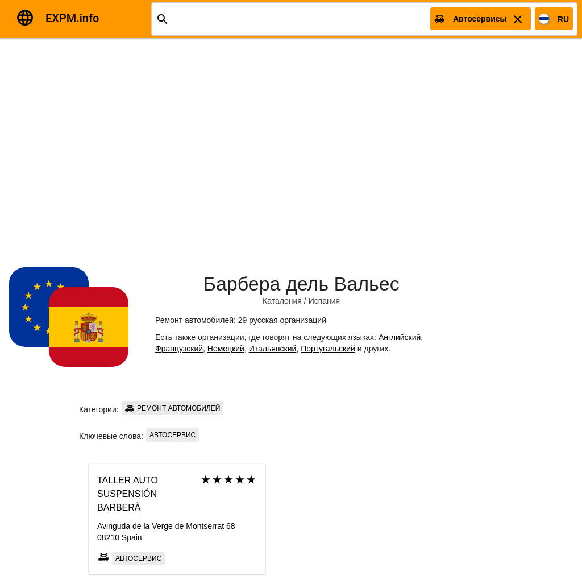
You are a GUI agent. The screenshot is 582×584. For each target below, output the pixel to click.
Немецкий (225, 348)
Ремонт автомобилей (173, 408)
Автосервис (172, 435)
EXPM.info (72, 18)
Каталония (282, 300)
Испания (324, 300)
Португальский (328, 348)
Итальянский (273, 348)
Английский (400, 337)
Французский (179, 348)
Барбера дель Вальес (301, 284)
